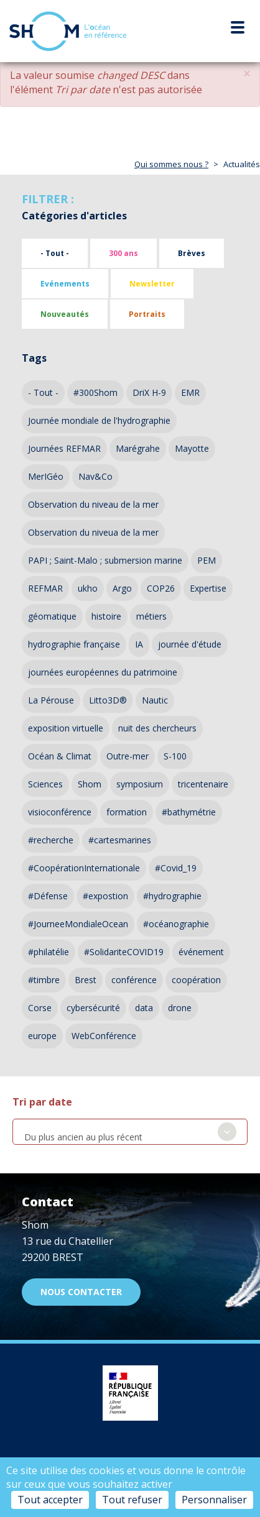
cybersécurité (93, 1008)
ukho (88, 588)
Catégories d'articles (74, 215)
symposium (139, 784)
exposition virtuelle (65, 728)
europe (42, 1036)
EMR (190, 392)
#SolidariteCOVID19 (124, 952)
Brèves (191, 253)
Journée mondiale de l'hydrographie (99, 420)
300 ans (123, 253)
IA (139, 644)
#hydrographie (172, 896)
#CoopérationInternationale (84, 868)
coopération (196, 980)
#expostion (105, 896)
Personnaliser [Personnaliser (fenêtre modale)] (214, 1499)
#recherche (50, 840)
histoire (106, 616)
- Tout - (54, 253)
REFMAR (45, 588)
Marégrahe (138, 448)
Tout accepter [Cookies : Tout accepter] (50, 1499)
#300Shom (95, 392)
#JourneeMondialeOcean (78, 924)
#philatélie (48, 952)
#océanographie (176, 924)
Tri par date (42, 1102)
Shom (89, 784)
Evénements (65, 283)
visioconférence (59, 812)
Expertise (208, 588)
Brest (85, 980)
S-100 (175, 756)
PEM (206, 560)
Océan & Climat (59, 756)
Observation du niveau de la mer (93, 504)
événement (201, 952)
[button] (247, 73)
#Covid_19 (176, 868)
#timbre (44, 980)
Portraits (147, 314)
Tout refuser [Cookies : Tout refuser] (132, 1499)
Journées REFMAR (64, 448)
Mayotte (192, 448)
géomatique (52, 616)
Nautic (155, 700)
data (144, 1008)
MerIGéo (45, 476)
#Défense (48, 896)
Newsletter (152, 283)
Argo (122, 588)
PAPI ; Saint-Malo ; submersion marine (105, 560)
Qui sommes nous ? (171, 164)
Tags (34, 358)
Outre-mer (127, 756)
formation (126, 812)
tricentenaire (203, 784)
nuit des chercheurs (157, 728)
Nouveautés (64, 314)
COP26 (161, 588)
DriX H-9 (149, 392)
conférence (134, 980)
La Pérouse (51, 700)
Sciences (45, 784)
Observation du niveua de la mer (93, 532)
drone (180, 1008)
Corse (40, 1008)
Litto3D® (108, 700)
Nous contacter (81, 1292)
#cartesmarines (119, 840)
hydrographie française (74, 644)
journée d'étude (189, 644)
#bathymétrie (189, 812)
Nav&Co (95, 476)
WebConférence (104, 1036)
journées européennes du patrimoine (102, 672)
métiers (151, 616)
